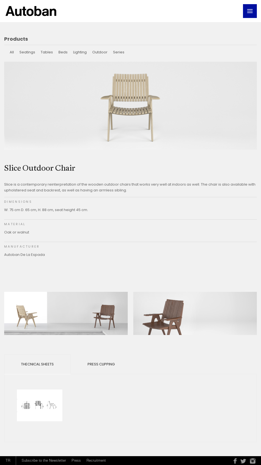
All (12, 52)
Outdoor (100, 52)
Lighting (80, 52)
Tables (47, 52)
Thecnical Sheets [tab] (37, 364)
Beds (63, 52)
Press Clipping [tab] (101, 364)
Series (118, 52)
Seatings (27, 52)
